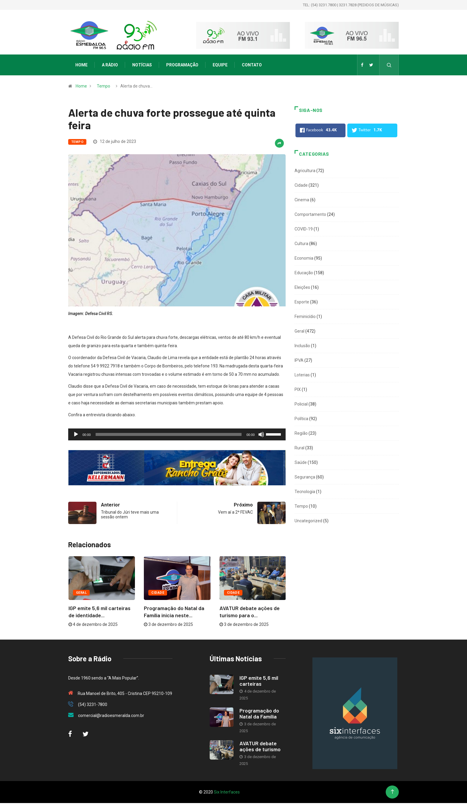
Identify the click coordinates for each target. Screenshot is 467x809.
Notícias (142, 65)
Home (81, 65)
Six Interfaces (227, 792)
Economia (304, 258)
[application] (177, 434)
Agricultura (305, 170)
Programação (182, 65)
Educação (304, 272)
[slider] (169, 434)
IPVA (299, 360)
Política (301, 418)
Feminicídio (305, 316)
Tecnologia (305, 491)
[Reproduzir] (76, 434)
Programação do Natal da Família (259, 713)
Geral (81, 593)
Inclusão (302, 345)
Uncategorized (308, 520)
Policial (301, 404)
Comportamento (310, 214)
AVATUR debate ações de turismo (260, 746)
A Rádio (110, 65)
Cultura (301, 243)
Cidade (157, 593)
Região (301, 433)
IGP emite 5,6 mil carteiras (258, 680)
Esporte (302, 302)
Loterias (302, 374)
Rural (299, 447)
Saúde (301, 462)
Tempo (103, 86)
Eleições (302, 287)
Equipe (220, 65)
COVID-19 (304, 229)
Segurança (305, 477)
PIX (298, 389)
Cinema (302, 199)
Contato (252, 65)
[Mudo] (261, 434)
